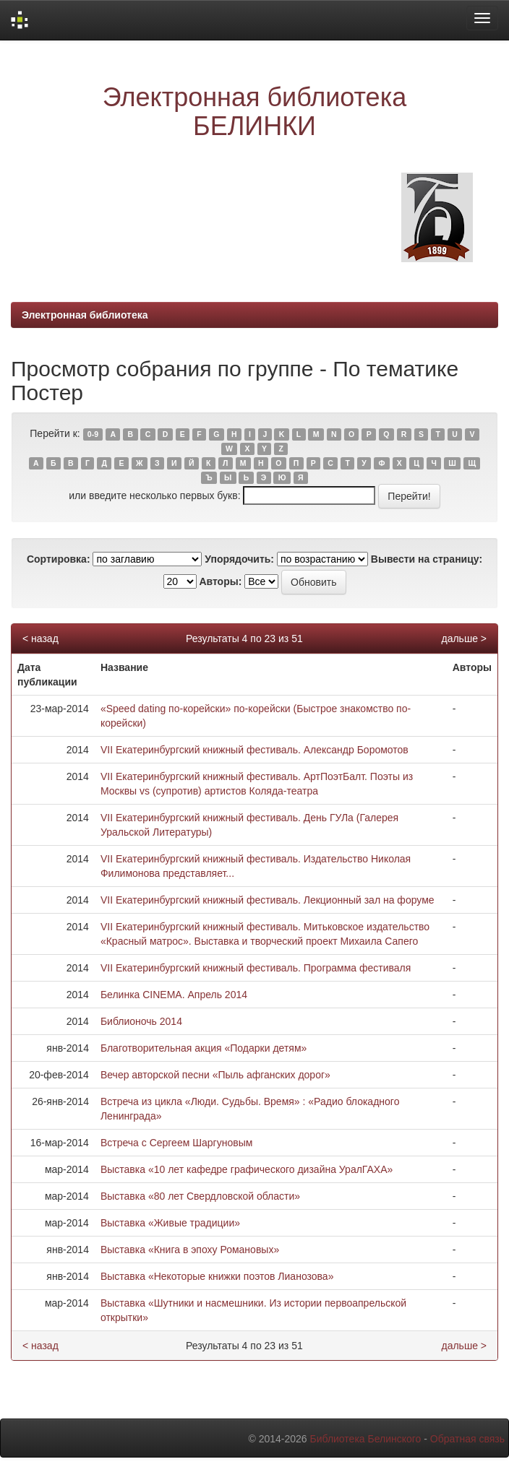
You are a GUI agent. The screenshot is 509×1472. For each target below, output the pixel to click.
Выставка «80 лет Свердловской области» (200, 1196)
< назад (40, 638)
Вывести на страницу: (426, 559)
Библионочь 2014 (141, 1021)
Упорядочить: (239, 559)
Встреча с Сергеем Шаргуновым (176, 1142)
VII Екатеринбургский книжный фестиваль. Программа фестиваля (255, 968)
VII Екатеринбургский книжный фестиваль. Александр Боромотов (254, 750)
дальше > (464, 638)
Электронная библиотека (85, 315)
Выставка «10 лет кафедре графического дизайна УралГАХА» (246, 1169)
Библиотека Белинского (365, 1439)
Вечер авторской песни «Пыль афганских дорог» (215, 1075)
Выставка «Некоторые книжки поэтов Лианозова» (217, 1276)
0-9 (92, 434)
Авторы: (220, 581)
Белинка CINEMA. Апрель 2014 (173, 994)
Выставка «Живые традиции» (170, 1223)
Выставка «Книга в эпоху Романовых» (189, 1249)
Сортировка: (58, 559)
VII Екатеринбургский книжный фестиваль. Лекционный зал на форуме (267, 900)
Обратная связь (467, 1439)
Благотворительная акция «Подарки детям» (203, 1048)
